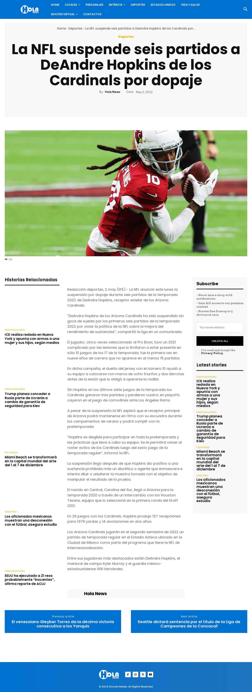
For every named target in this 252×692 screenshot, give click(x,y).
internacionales (15, 329)
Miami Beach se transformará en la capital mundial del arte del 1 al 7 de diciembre (31, 461)
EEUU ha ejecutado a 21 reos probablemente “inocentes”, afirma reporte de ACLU (30, 579)
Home (61, 28)
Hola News (112, 92)
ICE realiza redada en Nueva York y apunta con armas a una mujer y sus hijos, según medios (32, 338)
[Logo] (30, 9)
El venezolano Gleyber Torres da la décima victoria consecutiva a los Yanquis (63, 624)
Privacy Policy (212, 353)
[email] (219, 327)
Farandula (11, 452)
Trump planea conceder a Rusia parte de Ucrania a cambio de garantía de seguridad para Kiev (27, 399)
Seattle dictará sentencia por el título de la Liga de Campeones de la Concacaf (189, 624)
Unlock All (220, 341)
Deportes (75, 28)
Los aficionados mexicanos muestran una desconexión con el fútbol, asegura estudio (31, 520)
